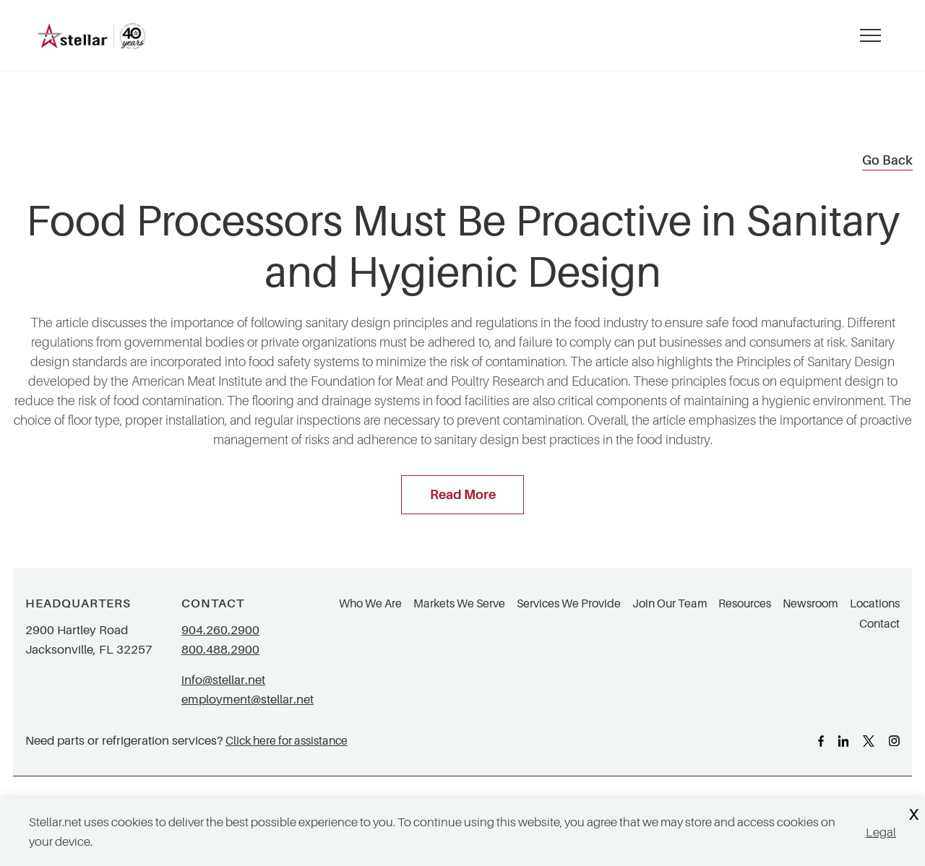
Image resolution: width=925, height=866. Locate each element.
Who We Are (370, 603)
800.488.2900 (220, 650)
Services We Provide (569, 603)
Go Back (887, 160)
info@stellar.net (223, 680)
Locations (875, 603)
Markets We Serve (459, 603)
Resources (744, 603)
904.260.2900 (220, 630)
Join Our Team (669, 603)
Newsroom (810, 603)
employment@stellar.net (247, 699)
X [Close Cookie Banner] (913, 815)
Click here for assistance (286, 741)
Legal (881, 832)
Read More (463, 495)
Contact (879, 624)
